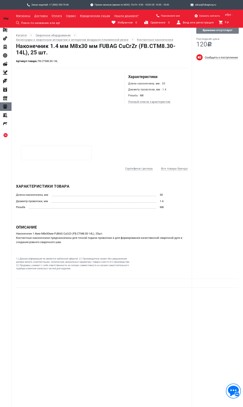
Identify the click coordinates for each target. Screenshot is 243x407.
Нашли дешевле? (126, 15)
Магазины (23, 15)
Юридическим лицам (95, 15)
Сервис (71, 15)
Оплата (57, 15)
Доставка (41, 15)
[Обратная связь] (233, 391)
